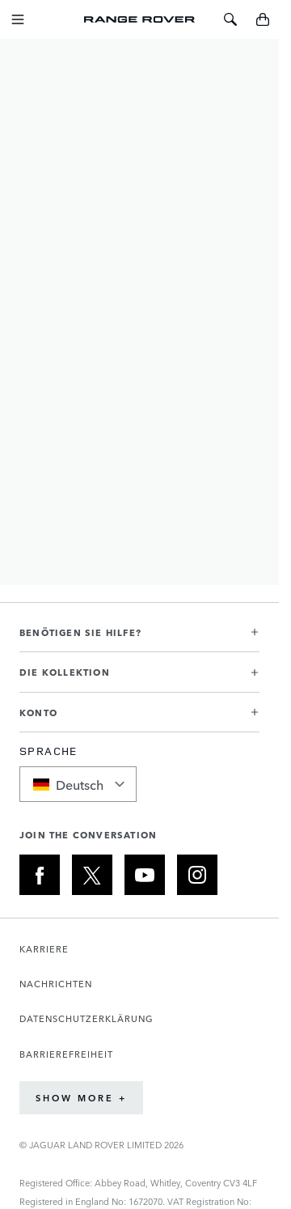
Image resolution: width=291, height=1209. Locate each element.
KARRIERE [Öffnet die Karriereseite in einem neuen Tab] (44, 949)
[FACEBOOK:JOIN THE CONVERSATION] (39, 875)
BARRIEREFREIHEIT (66, 1054)
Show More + (81, 1098)
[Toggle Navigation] (18, 19)
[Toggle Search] (230, 19)
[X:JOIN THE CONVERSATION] (92, 875)
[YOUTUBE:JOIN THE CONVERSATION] (144, 875)
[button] (139, 639)
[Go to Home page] (140, 19)
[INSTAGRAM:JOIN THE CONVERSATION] (197, 875)
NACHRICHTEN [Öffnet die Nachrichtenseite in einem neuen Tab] (55, 984)
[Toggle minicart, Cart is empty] (263, 19)
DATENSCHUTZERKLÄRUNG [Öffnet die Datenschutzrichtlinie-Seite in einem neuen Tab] (86, 1018)
